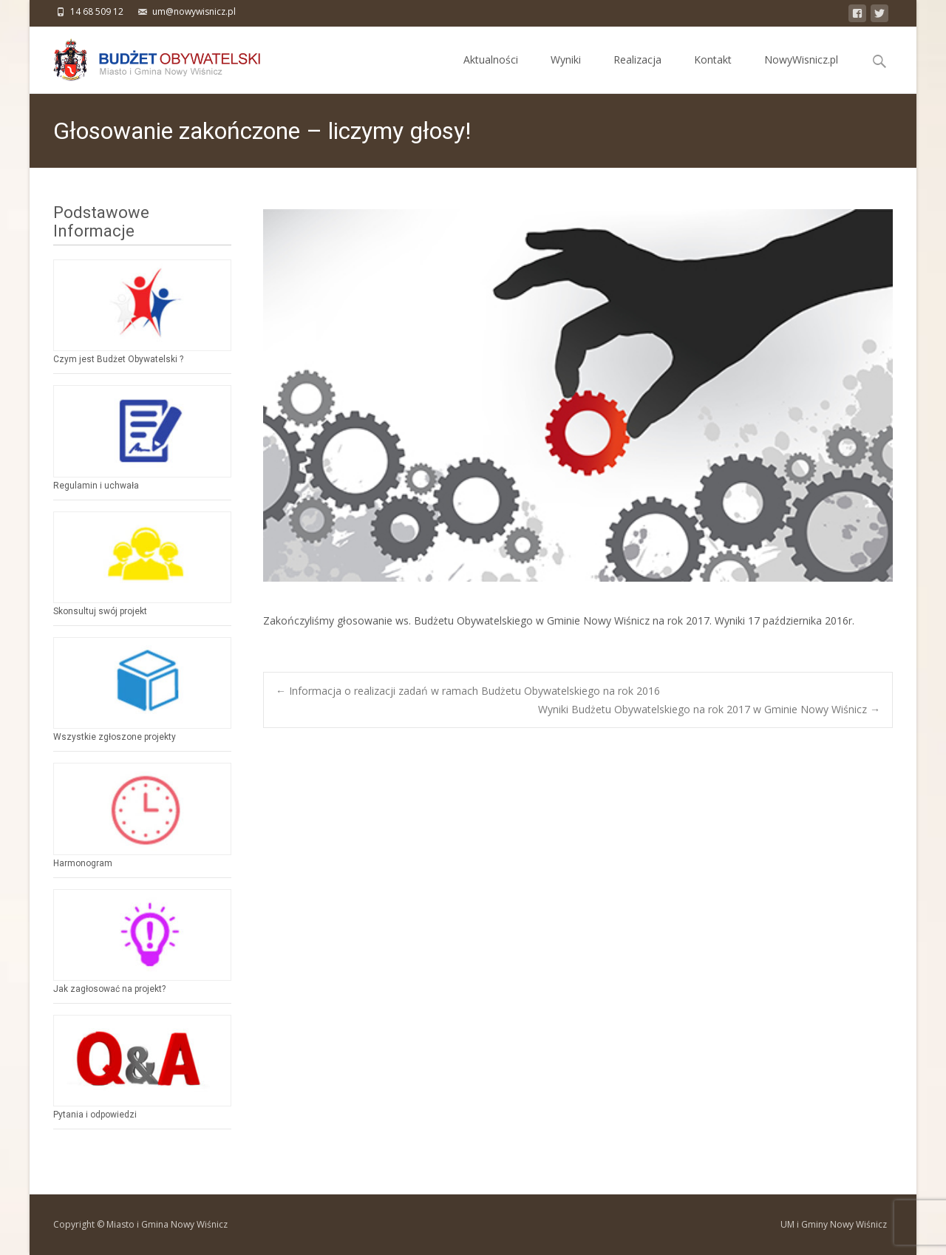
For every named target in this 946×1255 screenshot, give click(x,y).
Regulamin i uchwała (96, 485)
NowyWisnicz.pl (801, 72)
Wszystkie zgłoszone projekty (114, 737)
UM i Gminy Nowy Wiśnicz (833, 1224)
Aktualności (490, 72)
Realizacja (637, 72)
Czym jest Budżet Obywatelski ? (118, 359)
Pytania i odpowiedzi (95, 1114)
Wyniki (566, 72)
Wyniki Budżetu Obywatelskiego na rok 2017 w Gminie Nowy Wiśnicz (709, 709)
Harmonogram (82, 863)
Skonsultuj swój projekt (100, 611)
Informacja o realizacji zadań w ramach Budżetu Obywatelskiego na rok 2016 (468, 691)
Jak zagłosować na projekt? (109, 989)
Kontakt (713, 72)
